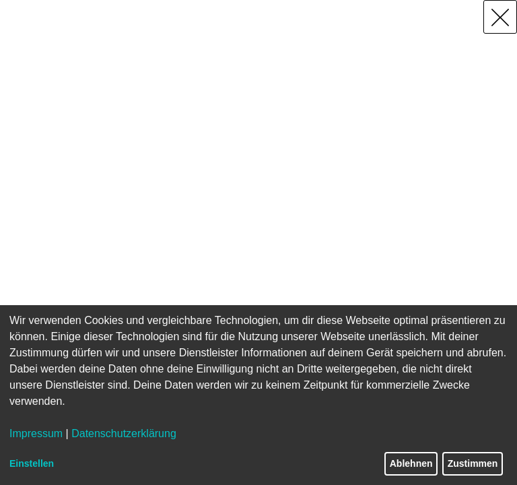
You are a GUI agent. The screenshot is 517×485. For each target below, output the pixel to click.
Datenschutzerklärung (123, 433)
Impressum (36, 433)
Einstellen (31, 463)
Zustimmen (473, 463)
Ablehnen (411, 463)
